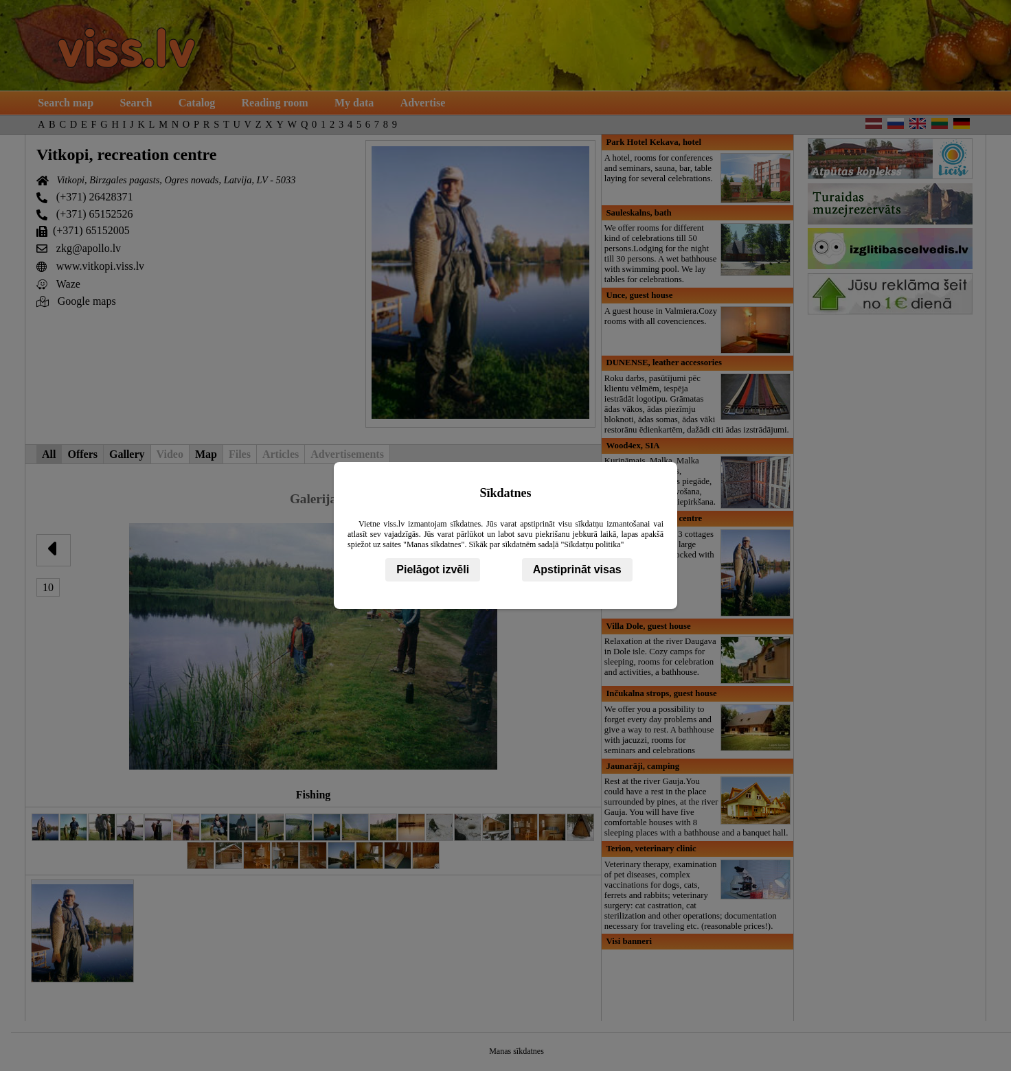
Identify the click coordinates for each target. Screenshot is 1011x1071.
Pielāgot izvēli (432, 569)
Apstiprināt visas (577, 569)
